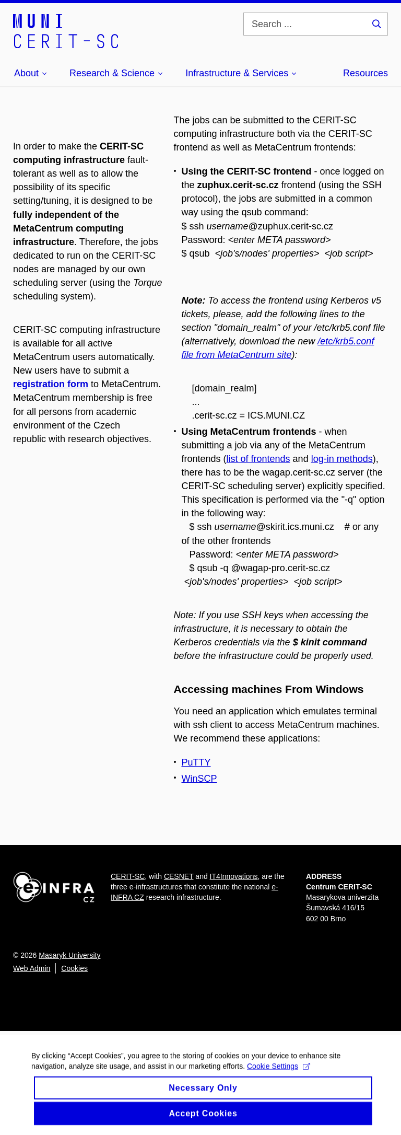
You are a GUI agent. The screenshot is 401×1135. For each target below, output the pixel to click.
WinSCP (199, 778)
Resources (365, 73)
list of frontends (258, 459)
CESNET (179, 876)
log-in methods (342, 459)
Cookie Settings (278, 1075)
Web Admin (31, 968)
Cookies (74, 968)
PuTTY (196, 762)
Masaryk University (69, 955)
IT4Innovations (234, 876)
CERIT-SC (128, 876)
